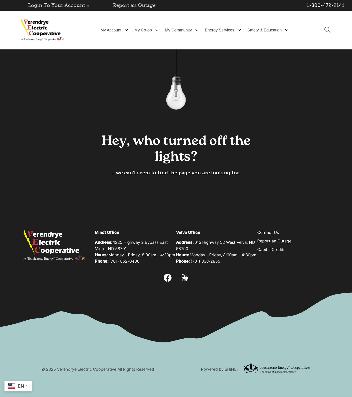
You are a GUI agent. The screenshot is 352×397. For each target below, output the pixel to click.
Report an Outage (134, 5)
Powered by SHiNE (220, 370)
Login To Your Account (59, 5)
